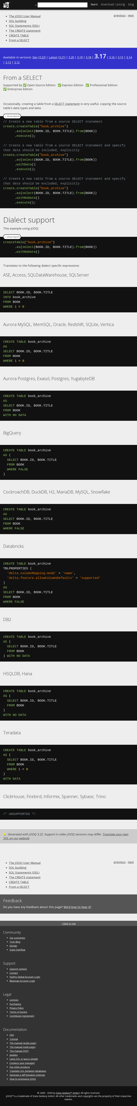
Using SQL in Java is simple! (24, 1058)
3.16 (112, 57)
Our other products (20, 1067)
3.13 (8, 62)
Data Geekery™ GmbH (68, 1092)
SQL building (17, 21)
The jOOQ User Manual (25, 16)
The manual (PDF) (19, 1051)
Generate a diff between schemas (27, 1074)
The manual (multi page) (22, 1047)
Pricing (113, 4)
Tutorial (14, 1039)
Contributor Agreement (22, 1015)
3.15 (120, 57)
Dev (35, 57)
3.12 (17, 62)
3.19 (80, 57)
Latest (53, 57)
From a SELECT (19, 40)
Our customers (17, 937)
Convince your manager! (22, 1063)
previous (120, 15)
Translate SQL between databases (28, 1071)
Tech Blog (15, 941)
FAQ (12, 1034)
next (131, 15)
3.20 (71, 57)
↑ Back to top (68, 923)
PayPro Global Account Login (25, 976)
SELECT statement (67, 104)
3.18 (88, 57)
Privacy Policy (17, 1007)
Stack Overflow (17, 949)
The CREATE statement (25, 31)
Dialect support (29, 220)
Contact (14, 972)
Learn (94, 4)
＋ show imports (12, 116)
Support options (18, 968)
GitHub (13, 945)
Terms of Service (18, 1011)
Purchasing (15, 1004)
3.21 (62, 57)
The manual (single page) (23, 1043)
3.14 (129, 57)
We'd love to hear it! (77, 907)
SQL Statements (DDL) (24, 26)
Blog (131, 4)
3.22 (42, 57)
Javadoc (14, 1054)
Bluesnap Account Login (22, 980)
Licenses (14, 999)
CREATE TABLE (19, 35)
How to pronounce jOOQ (23, 1078)
